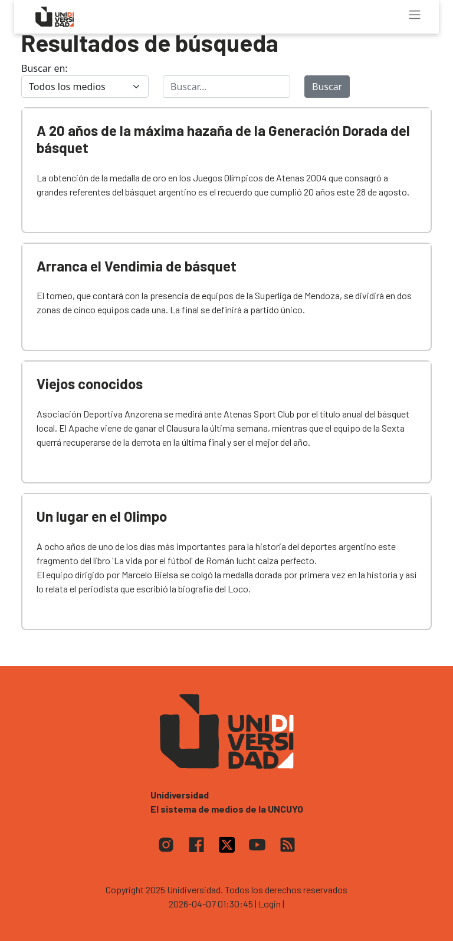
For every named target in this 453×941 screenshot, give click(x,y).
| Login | (269, 903)
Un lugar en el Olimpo (102, 516)
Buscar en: (44, 68)
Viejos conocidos (90, 383)
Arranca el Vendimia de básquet (137, 265)
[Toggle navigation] (414, 15)
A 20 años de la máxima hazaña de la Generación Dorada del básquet (223, 139)
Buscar (327, 86)
